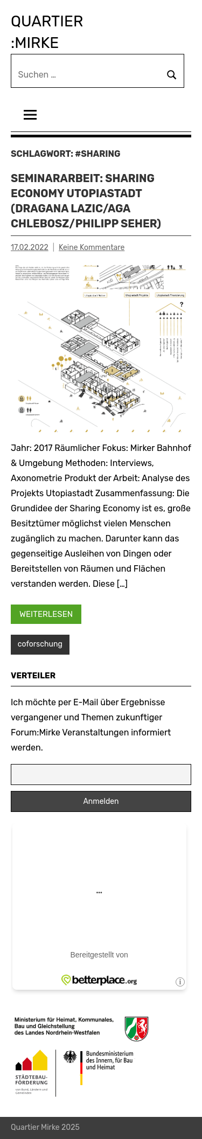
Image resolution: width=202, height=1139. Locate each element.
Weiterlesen (46, 614)
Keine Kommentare (91, 247)
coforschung (40, 644)
